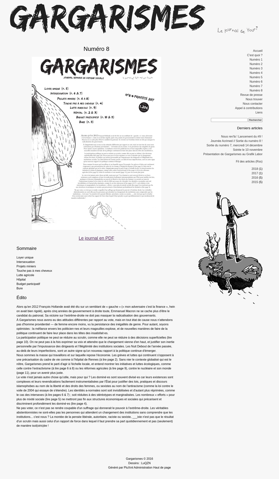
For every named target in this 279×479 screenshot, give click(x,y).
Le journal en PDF (96, 238)
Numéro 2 (256, 64)
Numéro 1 (256, 59)
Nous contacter (252, 103)
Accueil (257, 50)
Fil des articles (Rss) (249, 161)
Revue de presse (251, 94)
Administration (143, 467)
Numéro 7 (256, 86)
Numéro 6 (256, 81)
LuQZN (146, 463)
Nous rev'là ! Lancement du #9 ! (241, 136)
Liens (259, 112)
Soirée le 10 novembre (247, 149)
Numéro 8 (256, 90)
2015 (254, 182)
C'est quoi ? (254, 55)
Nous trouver (254, 99)
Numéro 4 (256, 72)
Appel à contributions (248, 108)
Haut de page (162, 467)
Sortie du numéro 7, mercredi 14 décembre (234, 145)
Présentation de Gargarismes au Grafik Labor (232, 154)
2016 (254, 177)
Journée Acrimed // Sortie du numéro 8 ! (236, 140)
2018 (254, 168)
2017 (254, 173)
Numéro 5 (256, 77)
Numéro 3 (256, 68)
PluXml (128, 467)
